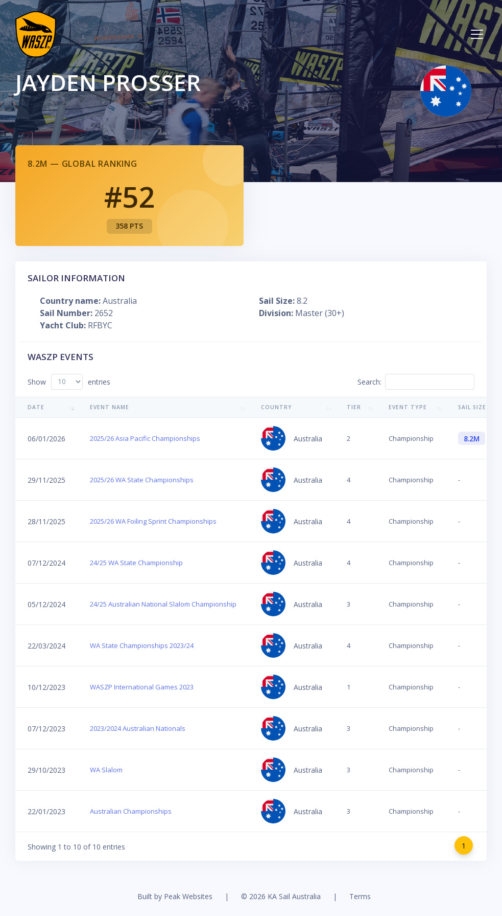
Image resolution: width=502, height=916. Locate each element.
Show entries (69, 382)
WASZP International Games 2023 (142, 686)
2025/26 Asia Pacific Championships (145, 438)
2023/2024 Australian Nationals (137, 728)
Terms (360, 896)
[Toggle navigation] (477, 34)
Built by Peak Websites (174, 896)
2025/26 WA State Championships (142, 479)
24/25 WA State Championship (136, 562)
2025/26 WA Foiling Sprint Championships (153, 521)
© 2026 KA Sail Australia (281, 896)
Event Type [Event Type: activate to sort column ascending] (408, 407)
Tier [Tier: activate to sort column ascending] (354, 407)
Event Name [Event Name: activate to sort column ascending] (109, 407)
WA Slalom (106, 769)
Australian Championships (131, 811)
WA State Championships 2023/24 (142, 645)
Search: (415, 382)
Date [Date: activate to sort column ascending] (36, 407)
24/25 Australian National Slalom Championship (163, 604)
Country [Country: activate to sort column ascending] (276, 407)
